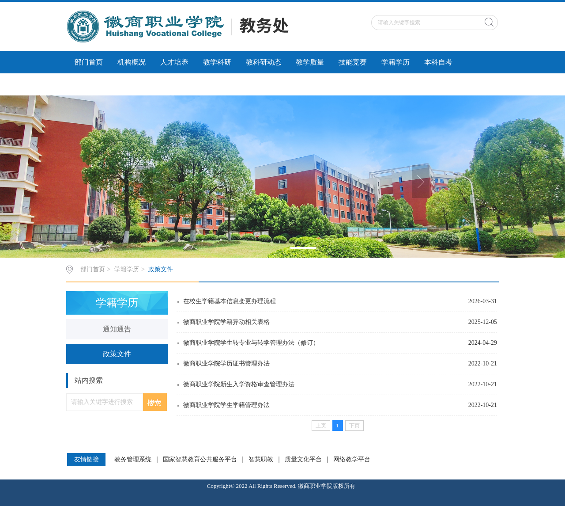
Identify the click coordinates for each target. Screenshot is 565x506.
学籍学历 (395, 62)
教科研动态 (263, 62)
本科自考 (438, 62)
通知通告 (117, 329)
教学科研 (217, 62)
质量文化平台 (303, 460)
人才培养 (174, 62)
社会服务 (146, 84)
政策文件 (160, 269)
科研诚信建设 (96, 84)
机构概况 (131, 62)
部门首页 (89, 62)
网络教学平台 (351, 460)
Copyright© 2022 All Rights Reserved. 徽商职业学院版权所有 (282, 486)
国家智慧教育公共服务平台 (200, 460)
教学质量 (310, 62)
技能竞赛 (353, 62)
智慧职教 (261, 460)
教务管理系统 (132, 460)
